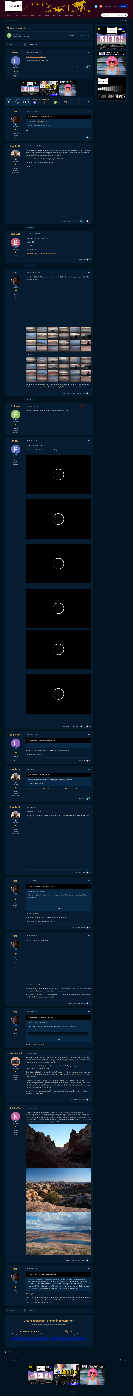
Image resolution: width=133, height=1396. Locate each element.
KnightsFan (15, 1108)
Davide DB (15, 146)
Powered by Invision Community (66, 1393)
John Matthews (72, 393)
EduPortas (15, 734)
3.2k (16, 1075)
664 (16, 428)
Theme (61, 1389)
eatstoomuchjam (72, 1003)
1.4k (16, 1130)
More (79, 15)
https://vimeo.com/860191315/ (36, 57)
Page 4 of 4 (33, 44)
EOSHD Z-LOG (69, 15)
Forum (16, 15)
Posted (33, 52)
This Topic (120, 15)
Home (8, 15)
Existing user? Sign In (110, 6)
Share (71, 35)
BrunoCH (15, 234)
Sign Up (123, 6)
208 (16, 757)
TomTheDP (82, 393)
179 (16, 71)
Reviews (24, 15)
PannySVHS (64, 221)
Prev (11, 44)
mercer (65, 393)
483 (16, 168)
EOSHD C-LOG (57, 15)
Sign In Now (68, 1339)
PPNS (15, 52)
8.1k (16, 133)
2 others (83, 1260)
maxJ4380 (76, 221)
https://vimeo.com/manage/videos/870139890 (41, 253)
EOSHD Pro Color (44, 15)
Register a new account (30, 1339)
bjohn (79, 67)
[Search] (108, 15)
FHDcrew (18, 34)
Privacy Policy (70, 1389)
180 (16, 256)
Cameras (26, 36)
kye (84, 67)
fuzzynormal (15, 1053)
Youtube (32, 15)
